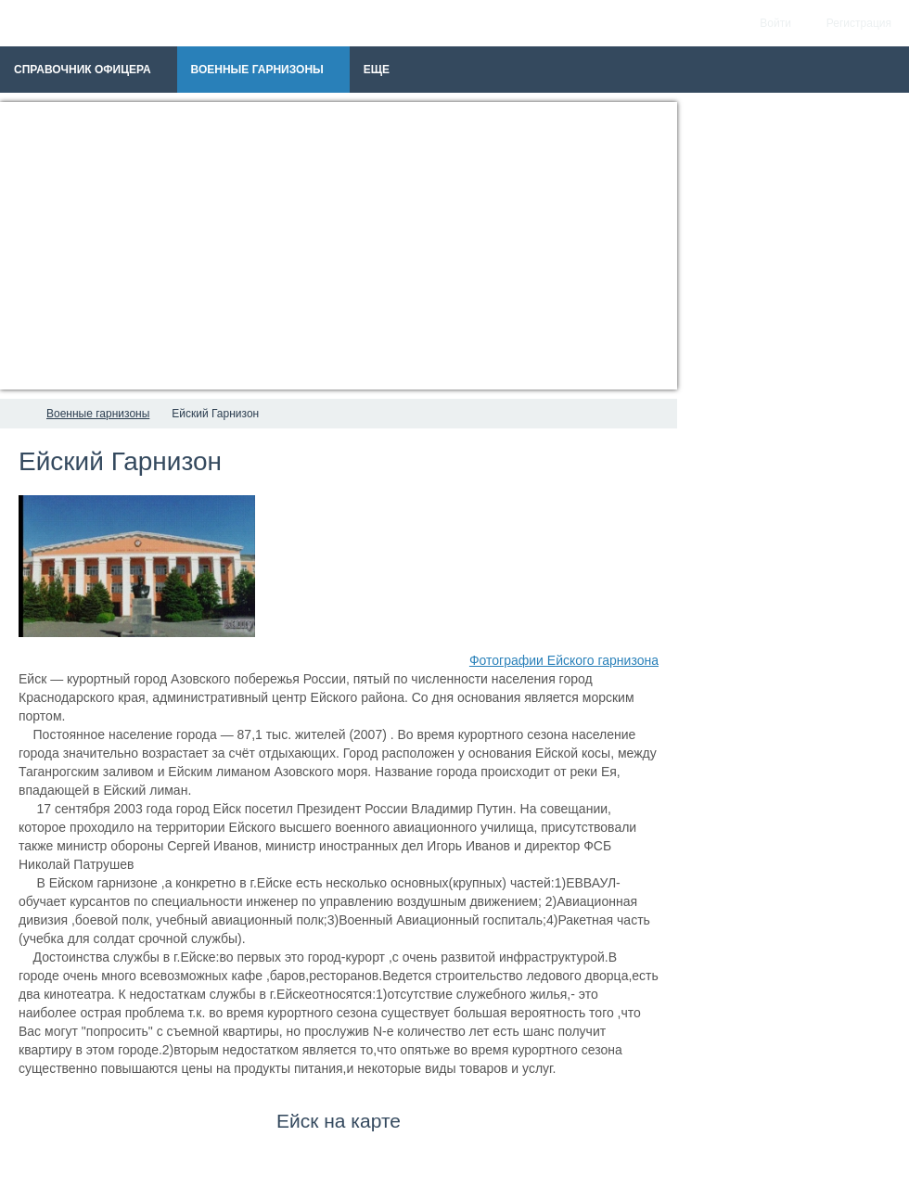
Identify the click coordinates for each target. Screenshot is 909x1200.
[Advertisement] (338, 246)
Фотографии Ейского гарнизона (564, 660)
